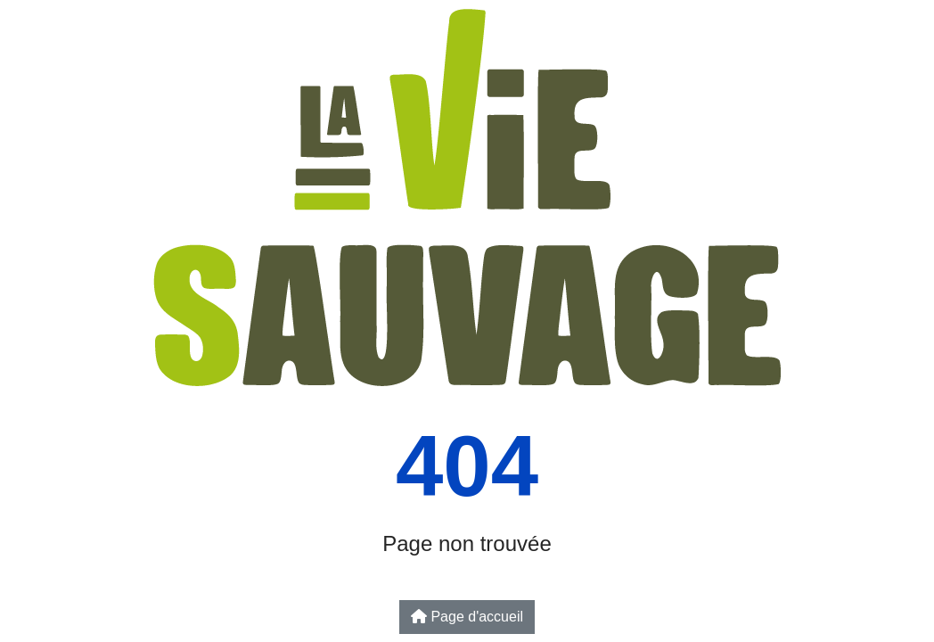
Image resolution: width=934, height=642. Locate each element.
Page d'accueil (467, 616)
